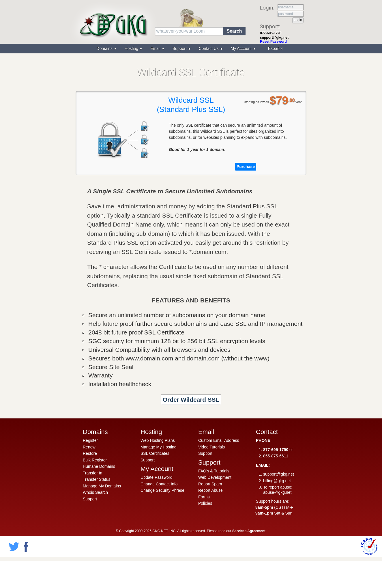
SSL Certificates (155, 453)
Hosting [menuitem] (132, 48)
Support (90, 499)
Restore (90, 453)
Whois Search (95, 492)
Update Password (157, 477)
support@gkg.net (274, 37)
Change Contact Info (159, 484)
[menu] (191, 48)
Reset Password (273, 42)
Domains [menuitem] (105, 48)
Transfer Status (96, 479)
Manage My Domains (102, 486)
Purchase (246, 166)
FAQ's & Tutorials (213, 471)
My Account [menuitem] (242, 48)
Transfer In (92, 473)
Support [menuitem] (180, 48)
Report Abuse (210, 490)
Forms (204, 497)
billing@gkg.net (277, 480)
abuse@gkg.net (277, 492)
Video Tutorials (211, 447)
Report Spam (210, 484)
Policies (205, 503)
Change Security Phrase (162, 490)
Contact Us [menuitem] (209, 48)
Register (90, 440)
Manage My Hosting (159, 447)
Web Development (214, 477)
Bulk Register (95, 460)
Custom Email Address (218, 440)
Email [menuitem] (156, 48)
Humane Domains (99, 466)
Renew (89, 447)
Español (275, 48)
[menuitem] (274, 48)
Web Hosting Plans (158, 440)
